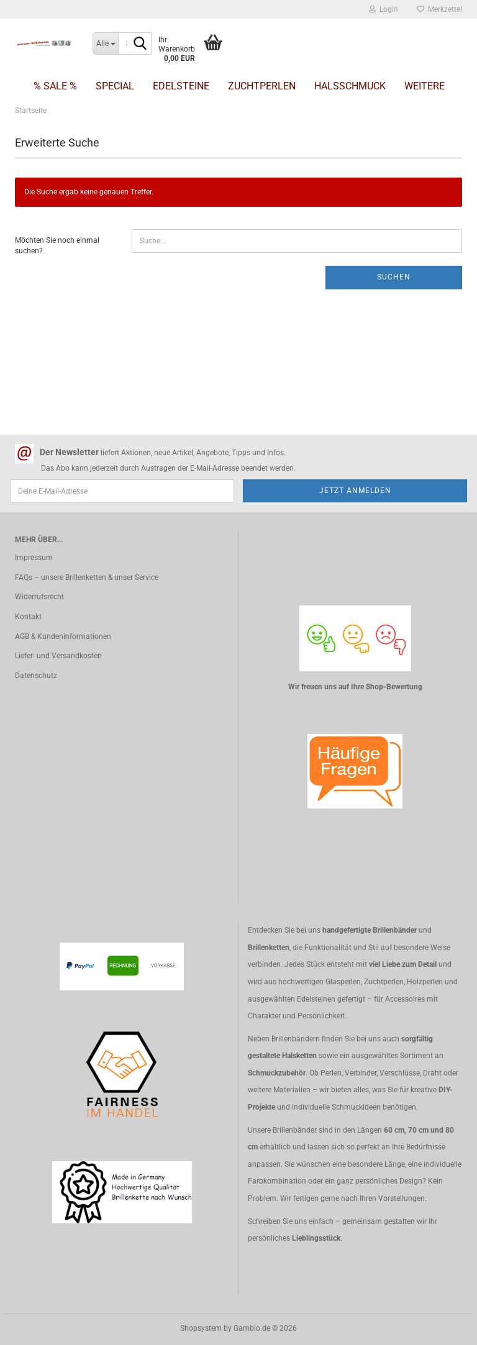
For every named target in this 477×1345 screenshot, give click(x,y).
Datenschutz (36, 675)
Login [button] (383, 9)
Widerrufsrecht (39, 596)
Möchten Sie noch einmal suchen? (57, 245)
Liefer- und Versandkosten (58, 655)
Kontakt (28, 616)
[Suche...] (105, 43)
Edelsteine (181, 86)
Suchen (394, 277)
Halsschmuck (350, 86)
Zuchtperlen (262, 86)
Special (115, 86)
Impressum (34, 557)
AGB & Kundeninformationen (63, 636)
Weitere (424, 86)
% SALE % (55, 86)
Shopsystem (201, 1328)
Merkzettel (439, 9)
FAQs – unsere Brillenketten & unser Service (86, 577)
